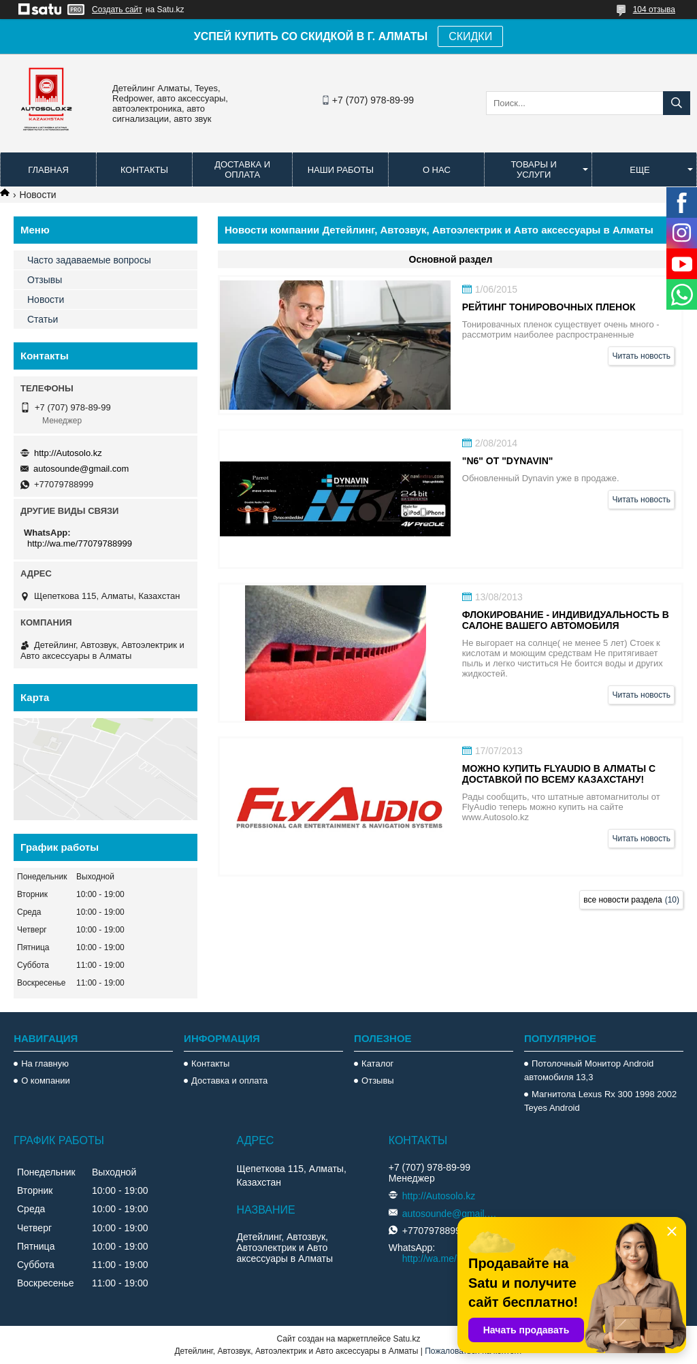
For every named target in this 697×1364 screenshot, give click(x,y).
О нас (437, 170)
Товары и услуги (533, 169)
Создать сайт (117, 9)
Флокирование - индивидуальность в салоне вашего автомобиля (565, 620)
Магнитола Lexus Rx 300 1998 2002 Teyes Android (600, 1101)
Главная (48, 170)
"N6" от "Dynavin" (507, 460)
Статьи (42, 319)
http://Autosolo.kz (68, 453)
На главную (45, 1063)
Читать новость (641, 356)
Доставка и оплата (242, 169)
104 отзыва (654, 9)
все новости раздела (622, 900)
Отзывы (44, 279)
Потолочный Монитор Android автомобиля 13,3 (588, 1070)
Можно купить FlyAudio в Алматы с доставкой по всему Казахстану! (558, 774)
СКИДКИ (470, 36)
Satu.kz (406, 1339)
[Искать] (676, 103)
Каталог (377, 1063)
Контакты (144, 170)
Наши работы (341, 170)
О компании (45, 1080)
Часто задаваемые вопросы (89, 260)
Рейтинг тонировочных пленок (549, 307)
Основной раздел (451, 259)
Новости (45, 299)
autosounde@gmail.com (81, 469)
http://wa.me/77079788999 (79, 543)
